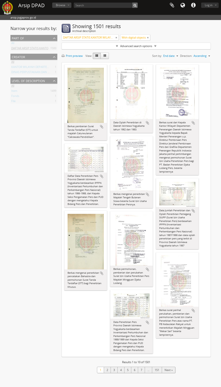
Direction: (186, 56)
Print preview (72, 56)
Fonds (15, 97)
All (12, 44)
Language (182, 5)
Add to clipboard (102, 127)
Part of (18, 38)
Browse (60, 5)
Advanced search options (136, 46)
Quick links (193, 5)
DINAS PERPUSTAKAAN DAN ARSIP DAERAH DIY (41, 73)
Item (14, 92)
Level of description (28, 80)
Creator (18, 56)
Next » (169, 370)
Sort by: (157, 56)
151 (157, 370)
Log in (208, 5)
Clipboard (172, 5)
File (13, 102)
